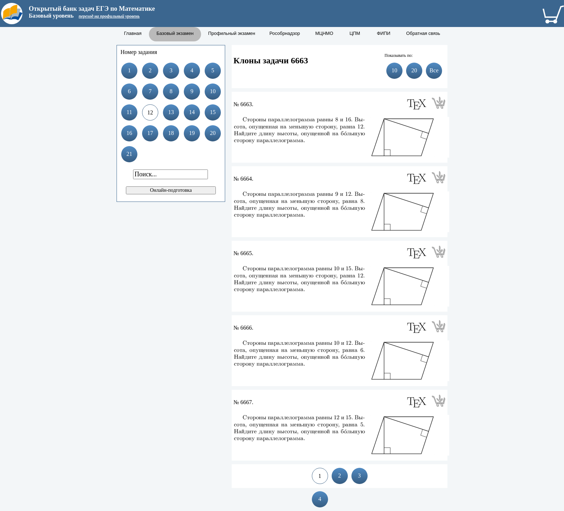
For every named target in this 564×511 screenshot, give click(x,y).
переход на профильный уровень (109, 16)
